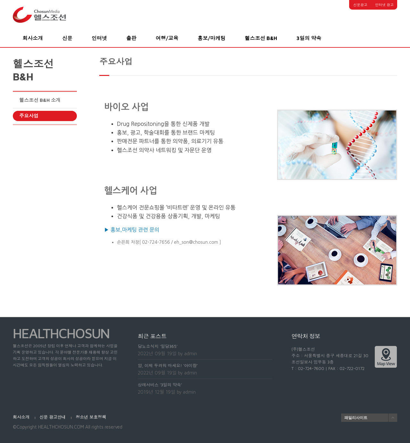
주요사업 (28, 116)
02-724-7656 (156, 242)
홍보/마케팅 (212, 38)
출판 (131, 38)
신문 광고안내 (53, 417)
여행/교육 (167, 38)
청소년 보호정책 (91, 417)
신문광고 (360, 5)
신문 (67, 38)
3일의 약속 (308, 38)
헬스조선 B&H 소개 (40, 100)
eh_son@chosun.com (196, 242)
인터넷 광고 (384, 5)
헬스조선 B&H (261, 38)
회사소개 (32, 38)
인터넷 (99, 38)
